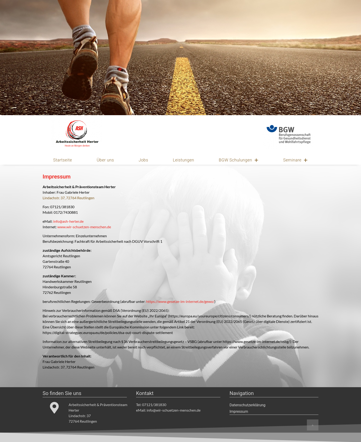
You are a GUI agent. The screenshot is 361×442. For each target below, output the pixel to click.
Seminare (295, 160)
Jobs (143, 160)
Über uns (105, 160)
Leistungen (183, 160)
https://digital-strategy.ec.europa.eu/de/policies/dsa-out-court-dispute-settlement (108, 332)
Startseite (62, 160)
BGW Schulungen (239, 160)
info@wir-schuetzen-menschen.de (174, 410)
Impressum (239, 411)
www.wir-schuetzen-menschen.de (84, 227)
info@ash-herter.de (68, 221)
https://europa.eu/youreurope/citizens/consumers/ (209, 316)
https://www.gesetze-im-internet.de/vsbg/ (256, 341)
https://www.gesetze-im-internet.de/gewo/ (180, 301)
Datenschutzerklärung (247, 405)
